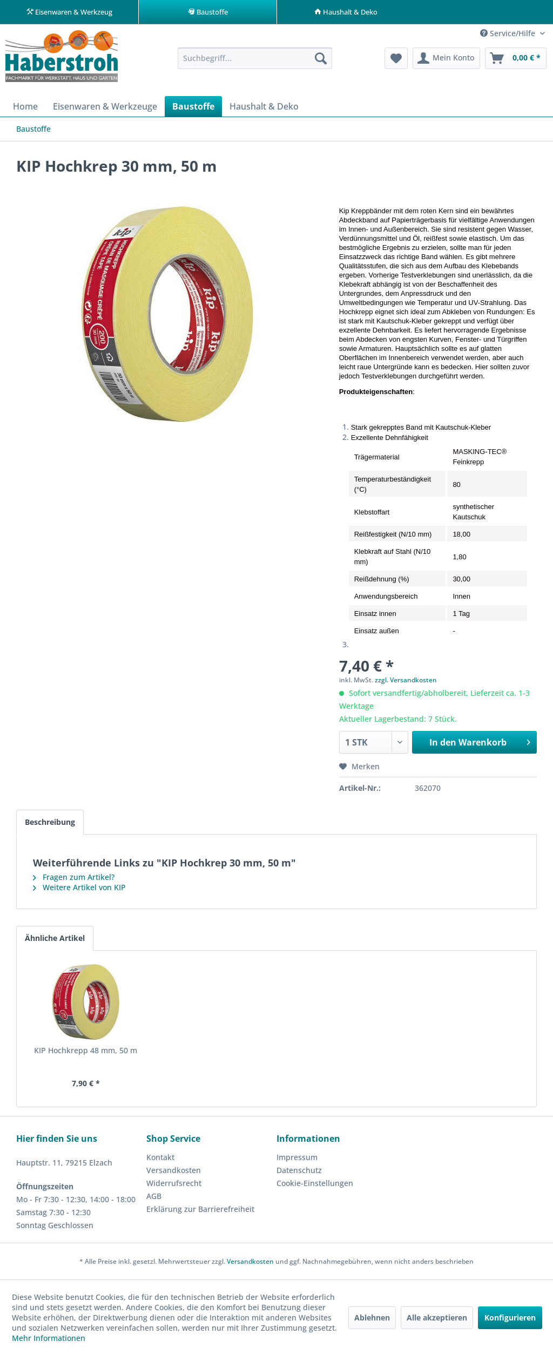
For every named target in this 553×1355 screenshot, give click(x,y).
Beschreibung (50, 822)
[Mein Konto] (446, 59)
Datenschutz (299, 1171)
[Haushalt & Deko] (264, 107)
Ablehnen (372, 1317)
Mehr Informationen (48, 1338)
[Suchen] (320, 59)
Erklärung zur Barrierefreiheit (200, 1209)
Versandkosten (173, 1171)
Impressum (297, 1158)
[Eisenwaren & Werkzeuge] (105, 107)
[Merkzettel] (396, 59)
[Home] (25, 107)
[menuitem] (255, 59)
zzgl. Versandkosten (406, 680)
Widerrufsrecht (173, 1183)
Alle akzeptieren (437, 1317)
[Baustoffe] (193, 107)
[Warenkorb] (516, 59)
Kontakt (160, 1158)
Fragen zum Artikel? (73, 877)
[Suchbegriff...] (255, 59)
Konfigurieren (510, 1317)
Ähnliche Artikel (55, 938)
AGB (153, 1196)
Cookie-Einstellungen (314, 1183)
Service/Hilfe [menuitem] (508, 34)
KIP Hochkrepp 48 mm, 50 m (85, 1051)
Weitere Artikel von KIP (79, 888)
